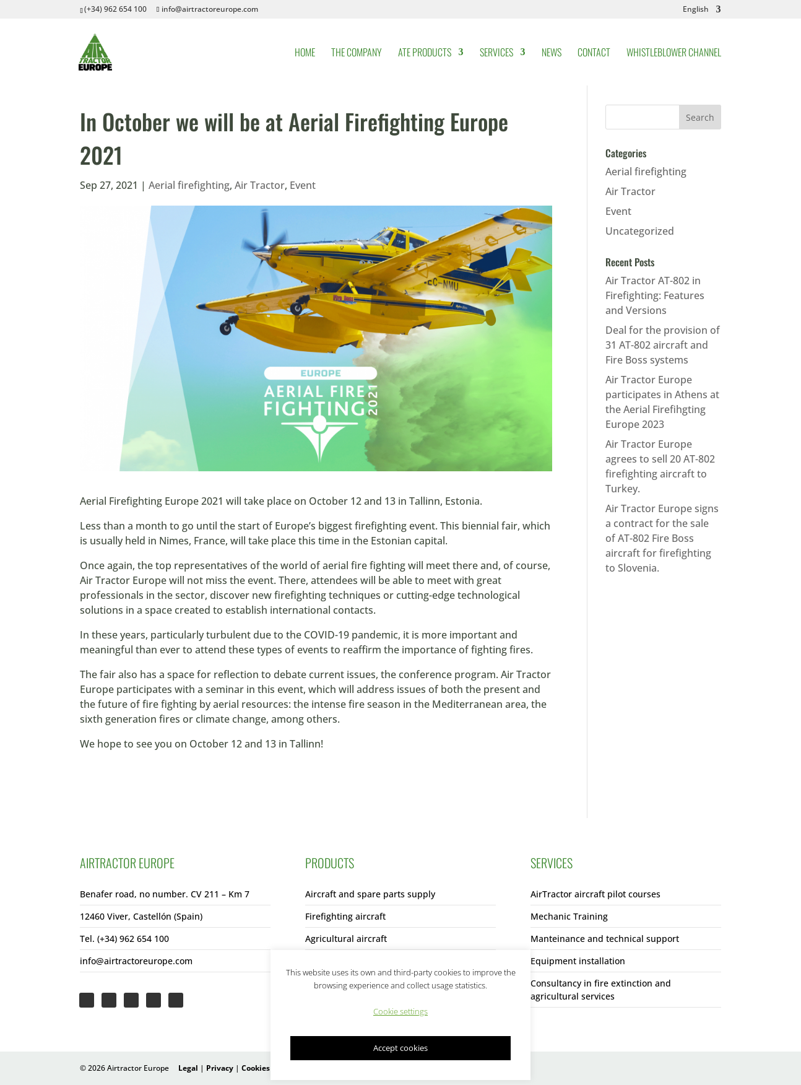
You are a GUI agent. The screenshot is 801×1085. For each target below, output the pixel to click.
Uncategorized (639, 231)
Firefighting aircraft (345, 916)
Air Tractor (260, 185)
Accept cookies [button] (400, 1047)
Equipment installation (577, 961)
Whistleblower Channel (673, 53)
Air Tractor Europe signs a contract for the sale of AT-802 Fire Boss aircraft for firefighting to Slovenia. (662, 538)
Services (496, 53)
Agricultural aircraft (346, 938)
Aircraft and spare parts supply (370, 894)
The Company (356, 53)
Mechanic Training (569, 916)
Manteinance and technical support (604, 938)
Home (305, 53)
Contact (594, 53)
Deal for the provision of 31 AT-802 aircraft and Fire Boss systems (662, 345)
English (696, 10)
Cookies (255, 1068)
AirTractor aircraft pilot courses (595, 894)
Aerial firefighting (189, 185)
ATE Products (424, 53)
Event (303, 185)
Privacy (219, 1068)
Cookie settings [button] (400, 1011)
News (551, 53)
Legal (188, 1068)
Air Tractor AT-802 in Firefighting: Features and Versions (654, 295)
